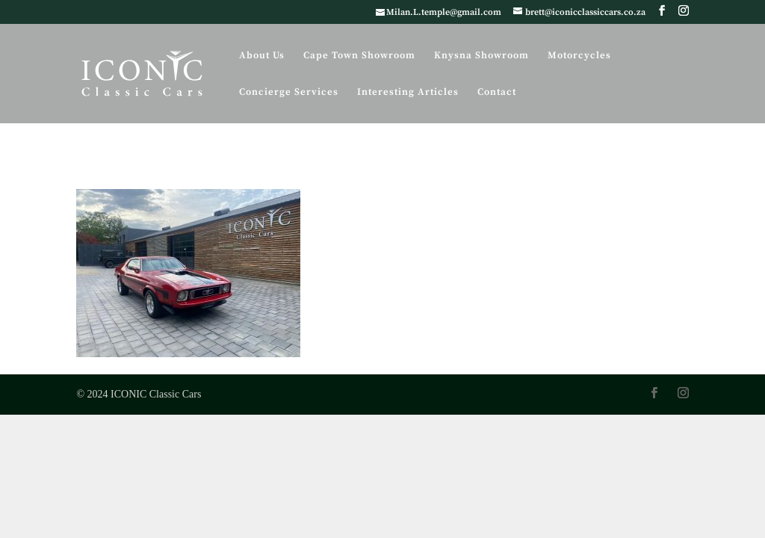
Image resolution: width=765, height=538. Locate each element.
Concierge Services (288, 92)
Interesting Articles (408, 92)
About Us (262, 55)
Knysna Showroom (481, 55)
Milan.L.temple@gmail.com (443, 12)
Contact (496, 92)
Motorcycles (579, 55)
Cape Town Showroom (359, 55)
